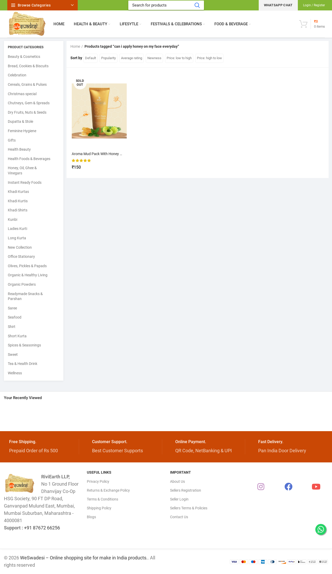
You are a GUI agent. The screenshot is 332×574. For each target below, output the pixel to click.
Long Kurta (17, 238)
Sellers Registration (185, 490)
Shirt (11, 327)
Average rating (131, 58)
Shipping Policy (99, 508)
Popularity (108, 58)
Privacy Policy (98, 481)
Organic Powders (22, 284)
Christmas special (22, 94)
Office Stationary (21, 256)
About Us (177, 481)
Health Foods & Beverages (29, 159)
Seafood (14, 317)
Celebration (17, 75)
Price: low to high (179, 58)
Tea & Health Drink (22, 364)
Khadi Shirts (17, 210)
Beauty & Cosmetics (24, 56)
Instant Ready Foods (24, 182)
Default (90, 58)
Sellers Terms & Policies (188, 508)
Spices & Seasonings (24, 345)
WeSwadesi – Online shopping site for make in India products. (84, 557)
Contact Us (179, 517)
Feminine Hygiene (22, 131)
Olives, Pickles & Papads (27, 266)
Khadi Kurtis (18, 201)
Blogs (91, 517)
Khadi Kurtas (18, 192)
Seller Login (179, 499)
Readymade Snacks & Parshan (25, 296)
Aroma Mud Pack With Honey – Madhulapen (107, 154)
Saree (12, 308)
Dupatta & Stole (20, 121)
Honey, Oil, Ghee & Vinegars (22, 170)
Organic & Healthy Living (27, 275)
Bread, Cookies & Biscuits (28, 66)
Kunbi (12, 219)
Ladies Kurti (17, 229)
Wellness (15, 373)
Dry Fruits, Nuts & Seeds (27, 112)
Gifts (12, 140)
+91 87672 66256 (42, 527)
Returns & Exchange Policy (108, 490)
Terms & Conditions (102, 499)
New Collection (20, 247)
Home (75, 46)
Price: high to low (209, 58)
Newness (154, 58)
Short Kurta (17, 336)
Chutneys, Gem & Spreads (29, 103)
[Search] (166, 5)
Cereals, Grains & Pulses (27, 84)
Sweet (13, 354)
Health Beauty (19, 149)
